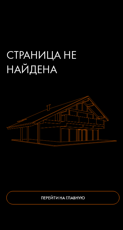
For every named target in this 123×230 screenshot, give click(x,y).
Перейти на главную (63, 198)
